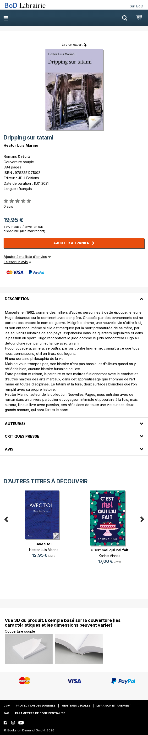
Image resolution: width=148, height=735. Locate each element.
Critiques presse (22, 436)
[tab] (74, 296)
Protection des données (35, 705)
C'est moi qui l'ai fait (109, 550)
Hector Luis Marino (21, 145)
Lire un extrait (72, 44)
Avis (9, 449)
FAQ (6, 713)
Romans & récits (17, 156)
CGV (7, 705)
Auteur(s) (15, 423)
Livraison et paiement (113, 705)
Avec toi (43, 544)
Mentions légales (75, 705)
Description (17, 298)
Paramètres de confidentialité (40, 713)
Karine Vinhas (109, 556)
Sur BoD (136, 6)
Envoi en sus (34, 226)
